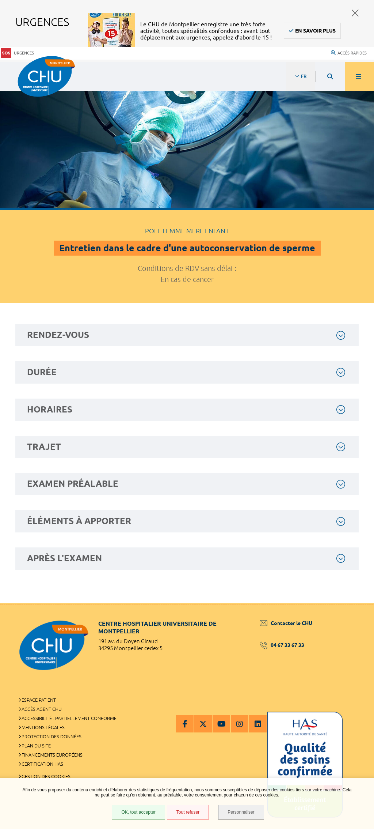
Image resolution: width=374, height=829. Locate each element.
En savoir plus (315, 31)
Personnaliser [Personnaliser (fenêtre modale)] (241, 812)
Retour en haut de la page (356, 603)
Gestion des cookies (46, 776)
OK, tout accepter (138, 812)
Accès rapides (349, 53)
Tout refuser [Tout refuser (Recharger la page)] (187, 812)
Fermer (355, 13)
